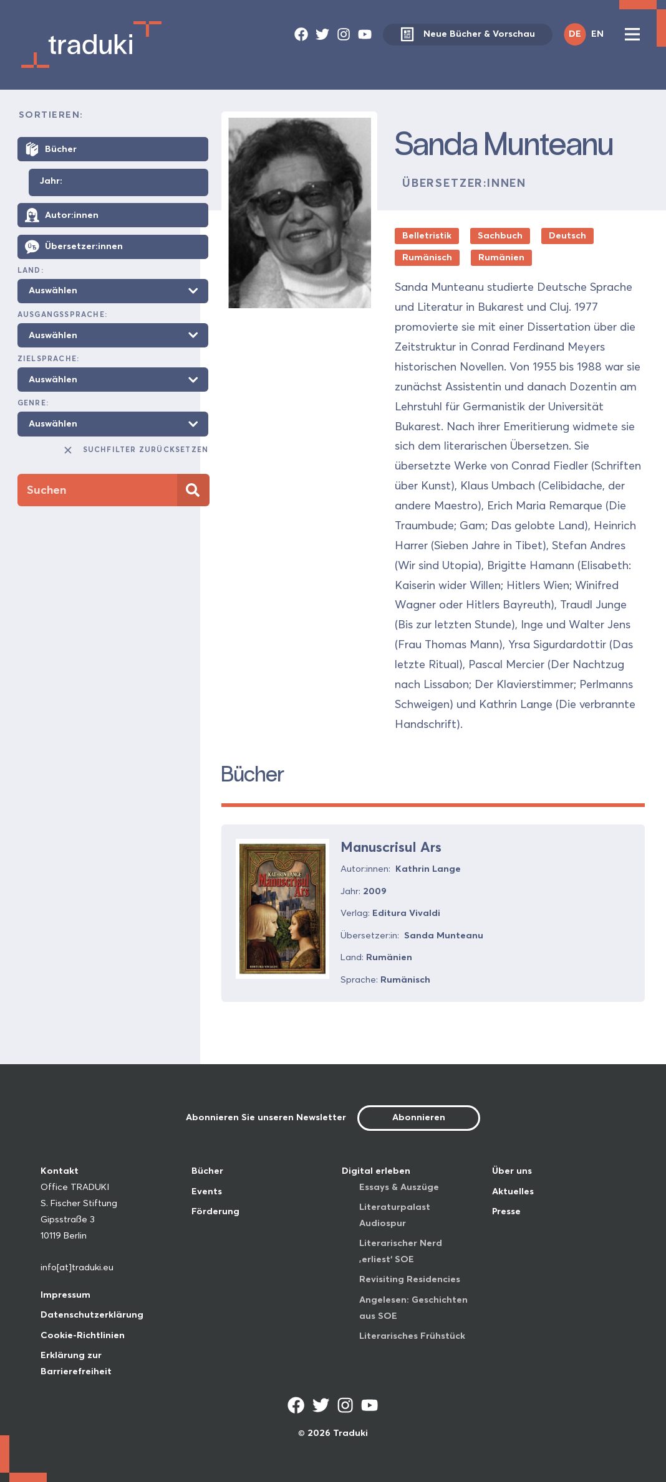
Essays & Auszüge (399, 1186)
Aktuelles (513, 1191)
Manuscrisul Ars (391, 847)
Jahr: (51, 181)
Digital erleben (376, 1170)
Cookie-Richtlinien (83, 1335)
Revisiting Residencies (409, 1279)
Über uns (512, 1170)
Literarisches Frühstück (412, 1335)
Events (206, 1191)
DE (575, 33)
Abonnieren (418, 1117)
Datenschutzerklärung (92, 1314)
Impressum (65, 1294)
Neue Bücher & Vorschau (467, 34)
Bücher (207, 1170)
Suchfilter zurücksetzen (135, 450)
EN (597, 33)
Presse (506, 1211)
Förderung (215, 1211)
